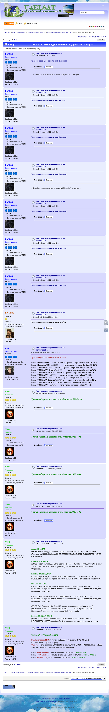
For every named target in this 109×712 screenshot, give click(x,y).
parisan (9, 54)
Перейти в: (67, 678)
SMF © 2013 (54, 698)
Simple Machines (64, 698)
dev (7, 348)
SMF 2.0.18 (45, 698)
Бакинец (9, 313)
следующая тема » (99, 36)
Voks (7, 391)
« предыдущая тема (83, 36)
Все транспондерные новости (49, 53)
